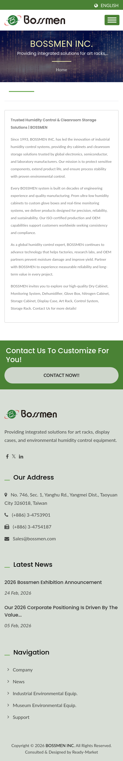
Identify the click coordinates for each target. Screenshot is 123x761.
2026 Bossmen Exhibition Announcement (53, 582)
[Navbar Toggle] (112, 20)
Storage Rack (21, 308)
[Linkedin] (21, 456)
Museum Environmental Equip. (44, 705)
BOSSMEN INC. (60, 745)
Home (61, 69)
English (110, 5)
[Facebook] (7, 456)
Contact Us (41, 308)
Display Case (47, 301)
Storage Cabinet (23, 301)
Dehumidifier (52, 293)
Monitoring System (25, 293)
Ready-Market (85, 751)
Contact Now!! (61, 375)
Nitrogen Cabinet (95, 293)
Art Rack (65, 301)
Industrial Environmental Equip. (45, 693)
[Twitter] (14, 456)
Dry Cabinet (98, 286)
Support (21, 717)
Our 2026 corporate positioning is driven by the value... (61, 611)
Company (23, 669)
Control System (86, 301)
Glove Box (72, 293)
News (19, 681)
